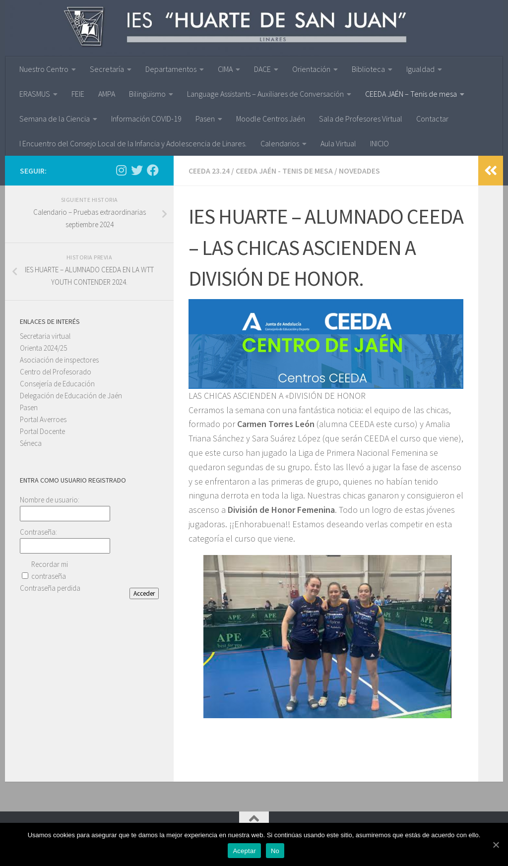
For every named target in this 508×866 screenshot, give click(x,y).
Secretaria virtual (45, 336)
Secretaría (107, 69)
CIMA (225, 69)
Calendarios (279, 143)
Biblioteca (368, 69)
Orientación (311, 69)
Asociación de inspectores (59, 360)
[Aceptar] (496, 845)
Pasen (205, 119)
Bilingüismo (147, 94)
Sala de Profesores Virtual (360, 119)
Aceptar (244, 851)
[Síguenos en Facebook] (153, 170)
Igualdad (420, 69)
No (275, 851)
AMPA (106, 94)
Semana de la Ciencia (54, 119)
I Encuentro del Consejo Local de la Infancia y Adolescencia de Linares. (133, 143)
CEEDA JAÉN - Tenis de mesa (284, 171)
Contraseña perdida (50, 588)
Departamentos (170, 69)
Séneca (31, 443)
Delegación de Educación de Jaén (71, 395)
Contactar (432, 119)
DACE (262, 69)
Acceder (144, 593)
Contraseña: (38, 532)
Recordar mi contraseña (49, 570)
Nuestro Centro (43, 69)
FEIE (77, 94)
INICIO (379, 143)
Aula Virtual (338, 143)
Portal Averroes (43, 419)
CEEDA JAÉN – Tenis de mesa (411, 94)
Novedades (360, 171)
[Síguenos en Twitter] (137, 170)
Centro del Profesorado (55, 371)
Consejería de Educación (57, 383)
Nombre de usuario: (49, 499)
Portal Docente (42, 431)
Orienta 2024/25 (43, 348)
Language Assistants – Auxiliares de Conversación (265, 94)
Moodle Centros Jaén (270, 119)
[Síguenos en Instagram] (121, 170)
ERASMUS (34, 94)
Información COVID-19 (146, 119)
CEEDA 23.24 (209, 171)
